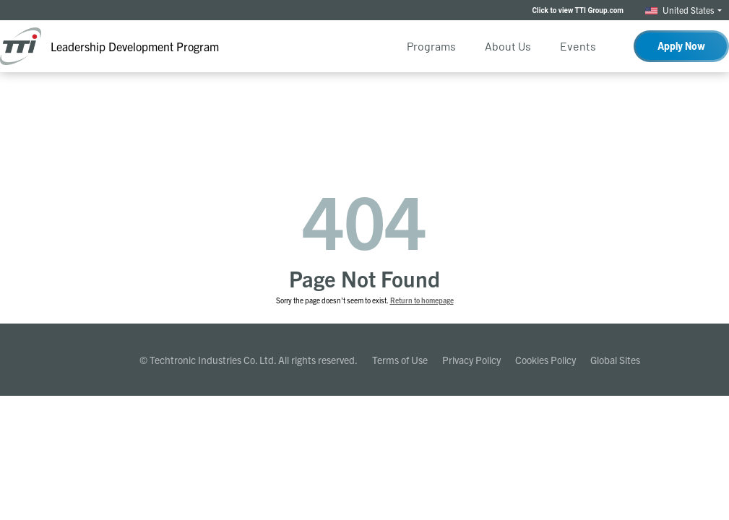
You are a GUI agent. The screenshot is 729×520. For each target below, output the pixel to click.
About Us (508, 46)
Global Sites (615, 359)
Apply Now (681, 46)
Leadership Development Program (135, 46)
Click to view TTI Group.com (578, 10)
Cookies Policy (545, 359)
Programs (431, 46)
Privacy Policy (471, 359)
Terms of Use (400, 359)
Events (578, 46)
